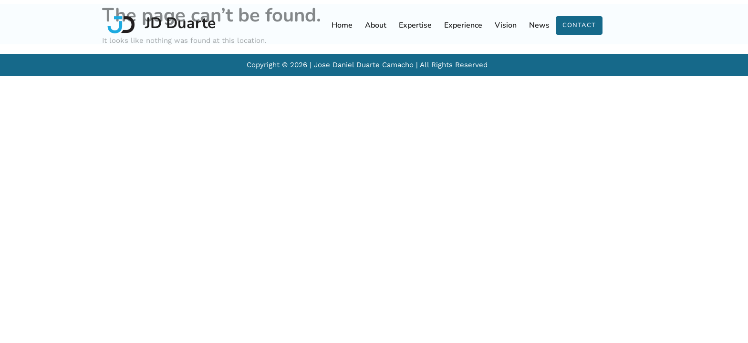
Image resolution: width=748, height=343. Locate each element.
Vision (506, 25)
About (375, 25)
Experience (463, 25)
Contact (579, 25)
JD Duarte (180, 23)
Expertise (415, 25)
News (539, 25)
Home (342, 25)
